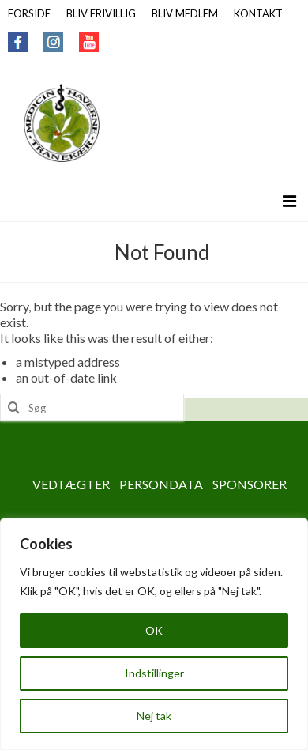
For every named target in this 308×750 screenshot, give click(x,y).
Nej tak (154, 715)
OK (154, 630)
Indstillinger (154, 673)
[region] (154, 634)
